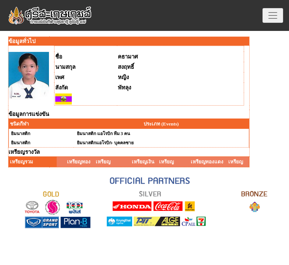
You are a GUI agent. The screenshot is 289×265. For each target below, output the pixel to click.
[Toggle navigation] (272, 15)
